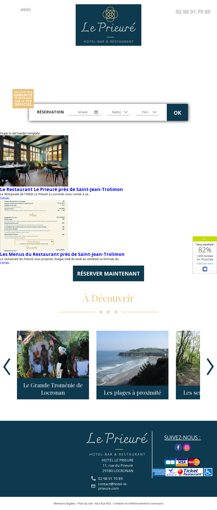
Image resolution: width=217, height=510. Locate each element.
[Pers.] (147, 112)
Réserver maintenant (108, 273)
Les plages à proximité (132, 392)
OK (177, 112)
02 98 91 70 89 (192, 11)
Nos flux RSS (103, 503)
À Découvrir (108, 297)
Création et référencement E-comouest (138, 503)
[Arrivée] (84, 112)
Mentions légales (65, 503)
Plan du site (85, 503)
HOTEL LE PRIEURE (118, 460)
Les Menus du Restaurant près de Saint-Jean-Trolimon (62, 254)
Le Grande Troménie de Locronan (53, 388)
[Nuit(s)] (118, 112)
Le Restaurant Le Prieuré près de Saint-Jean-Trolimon (61, 189)
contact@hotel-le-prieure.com (113, 486)
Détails (5, 198)
